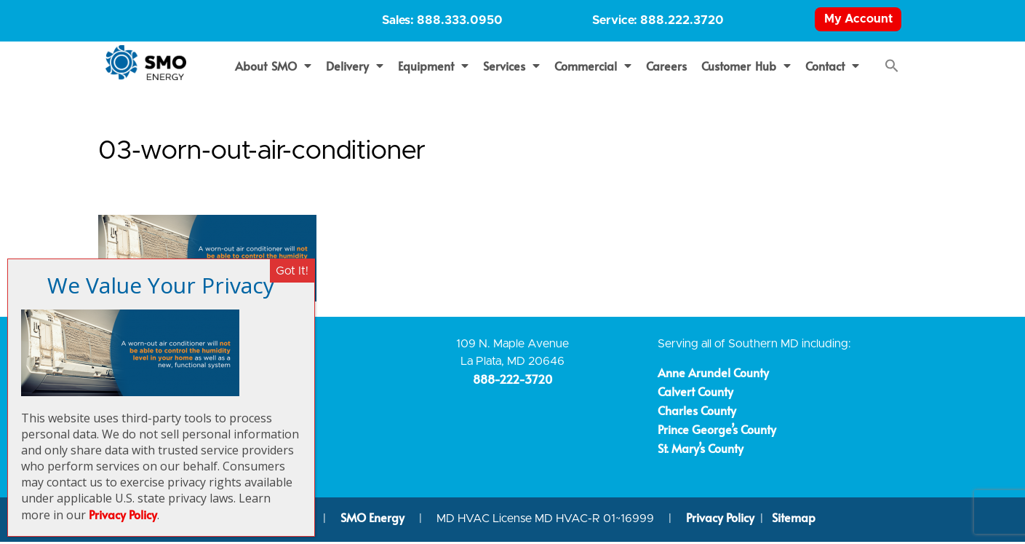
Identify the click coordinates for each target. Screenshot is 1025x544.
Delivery (354, 68)
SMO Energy (373, 520)
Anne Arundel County (713, 374)
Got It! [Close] (292, 271)
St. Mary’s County (700, 450)
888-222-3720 (512, 382)
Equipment (433, 68)
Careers (666, 68)
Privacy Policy (720, 520)
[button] (892, 67)
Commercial (592, 68)
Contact (832, 68)
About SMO (273, 68)
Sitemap (793, 520)
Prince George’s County (717, 431)
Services (511, 68)
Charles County (697, 412)
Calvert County (695, 393)
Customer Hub (746, 68)
